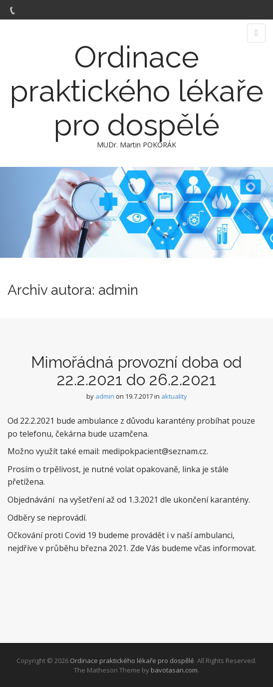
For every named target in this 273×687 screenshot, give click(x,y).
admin (104, 396)
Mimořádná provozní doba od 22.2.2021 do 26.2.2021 (136, 371)
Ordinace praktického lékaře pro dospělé (137, 90)
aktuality (174, 396)
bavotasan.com (174, 670)
